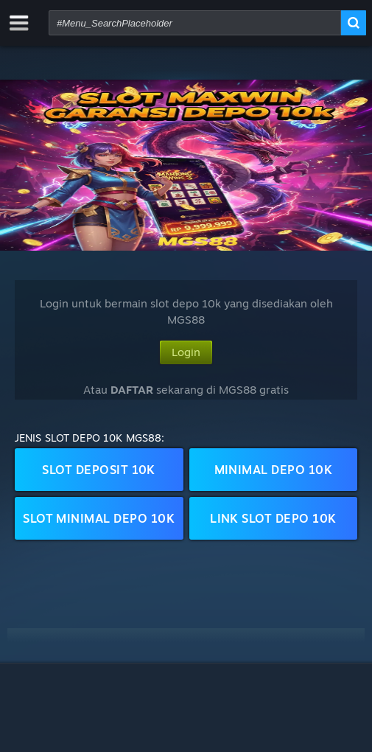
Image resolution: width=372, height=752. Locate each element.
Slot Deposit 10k (98, 469)
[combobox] (195, 22)
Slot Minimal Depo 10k (99, 518)
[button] (186, 165)
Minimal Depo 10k (273, 469)
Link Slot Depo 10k (273, 518)
